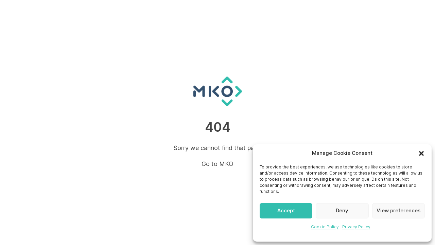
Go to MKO (217, 163)
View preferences (398, 210)
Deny (342, 210)
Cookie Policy (325, 226)
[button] (421, 153)
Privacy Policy (356, 226)
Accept (286, 210)
